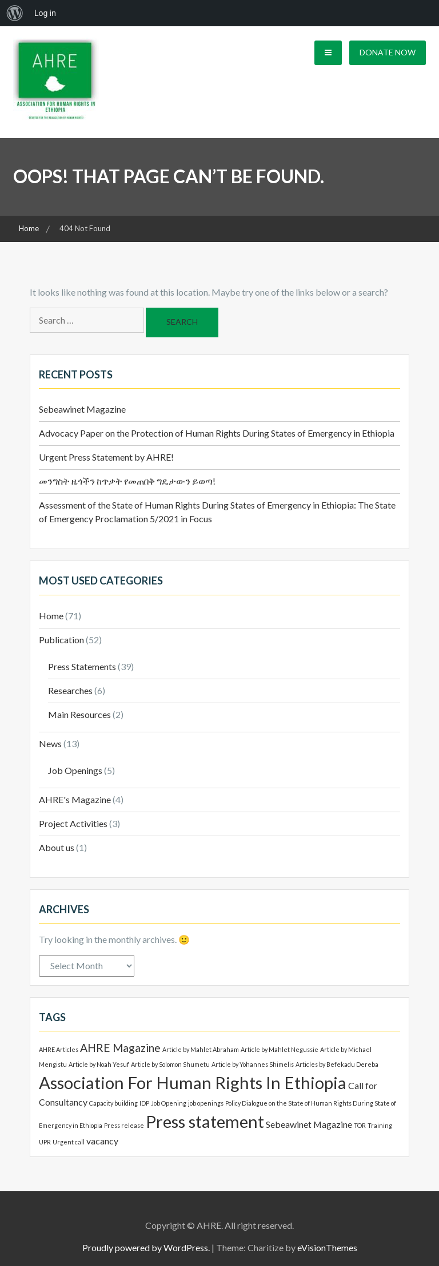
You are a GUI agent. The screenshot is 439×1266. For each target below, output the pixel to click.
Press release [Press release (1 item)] (124, 1125)
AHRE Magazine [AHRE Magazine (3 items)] (120, 1047)
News (50, 743)
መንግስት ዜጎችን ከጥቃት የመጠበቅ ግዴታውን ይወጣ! (127, 480)
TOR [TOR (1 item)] (360, 1125)
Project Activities (73, 823)
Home (51, 615)
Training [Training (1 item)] (380, 1125)
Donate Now (388, 52)
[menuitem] (15, 13)
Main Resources (79, 714)
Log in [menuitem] (45, 13)
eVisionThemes (327, 1247)
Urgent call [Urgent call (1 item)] (69, 1142)
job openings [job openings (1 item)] (206, 1103)
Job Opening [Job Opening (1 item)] (168, 1103)
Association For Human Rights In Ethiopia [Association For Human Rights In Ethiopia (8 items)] (192, 1082)
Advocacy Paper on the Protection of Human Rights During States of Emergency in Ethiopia (216, 433)
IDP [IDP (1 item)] (144, 1103)
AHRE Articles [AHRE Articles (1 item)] (58, 1049)
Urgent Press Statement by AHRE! (106, 456)
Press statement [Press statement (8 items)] (205, 1121)
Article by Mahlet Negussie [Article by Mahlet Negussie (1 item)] (279, 1049)
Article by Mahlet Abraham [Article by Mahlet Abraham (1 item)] (200, 1049)
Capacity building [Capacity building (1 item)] (113, 1103)
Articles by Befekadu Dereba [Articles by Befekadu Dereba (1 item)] (337, 1064)
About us (56, 847)
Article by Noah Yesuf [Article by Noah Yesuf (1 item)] (99, 1064)
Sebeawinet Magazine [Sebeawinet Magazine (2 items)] (309, 1124)
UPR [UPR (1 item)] (45, 1142)
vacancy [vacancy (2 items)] (102, 1140)
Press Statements (82, 666)
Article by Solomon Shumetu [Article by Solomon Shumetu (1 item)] (170, 1064)
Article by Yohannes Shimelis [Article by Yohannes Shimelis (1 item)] (252, 1064)
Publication (61, 639)
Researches (70, 690)
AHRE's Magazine (75, 799)
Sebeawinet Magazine (82, 409)
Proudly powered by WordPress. (146, 1247)
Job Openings (75, 770)
